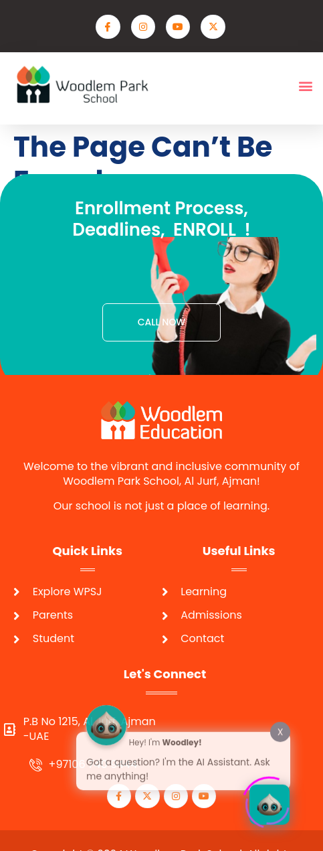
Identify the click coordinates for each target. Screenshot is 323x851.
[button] (305, 86)
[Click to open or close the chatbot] (269, 801)
